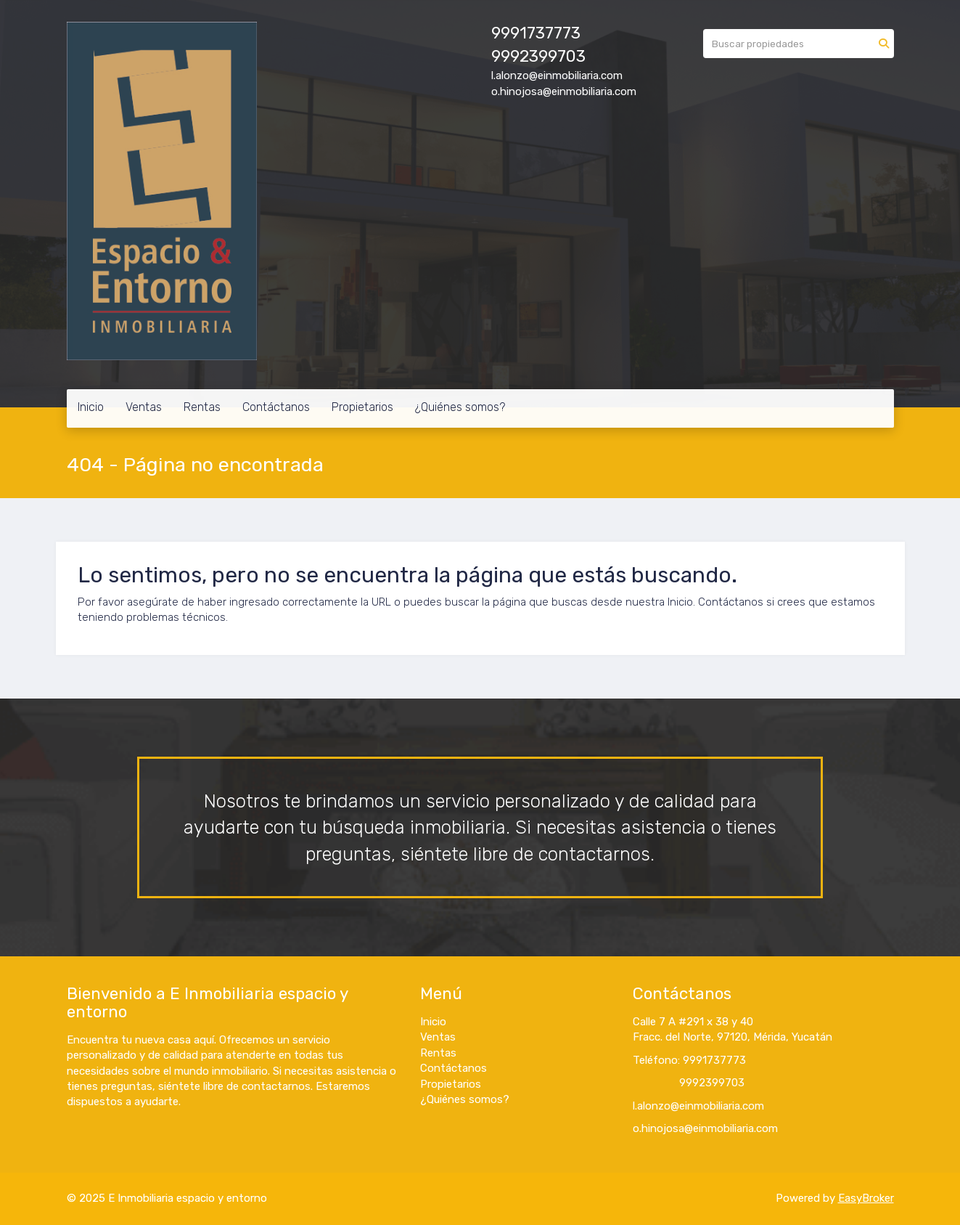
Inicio (91, 407)
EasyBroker (866, 1198)
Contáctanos (276, 407)
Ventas (144, 407)
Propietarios (362, 407)
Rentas (202, 407)
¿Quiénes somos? (460, 407)
